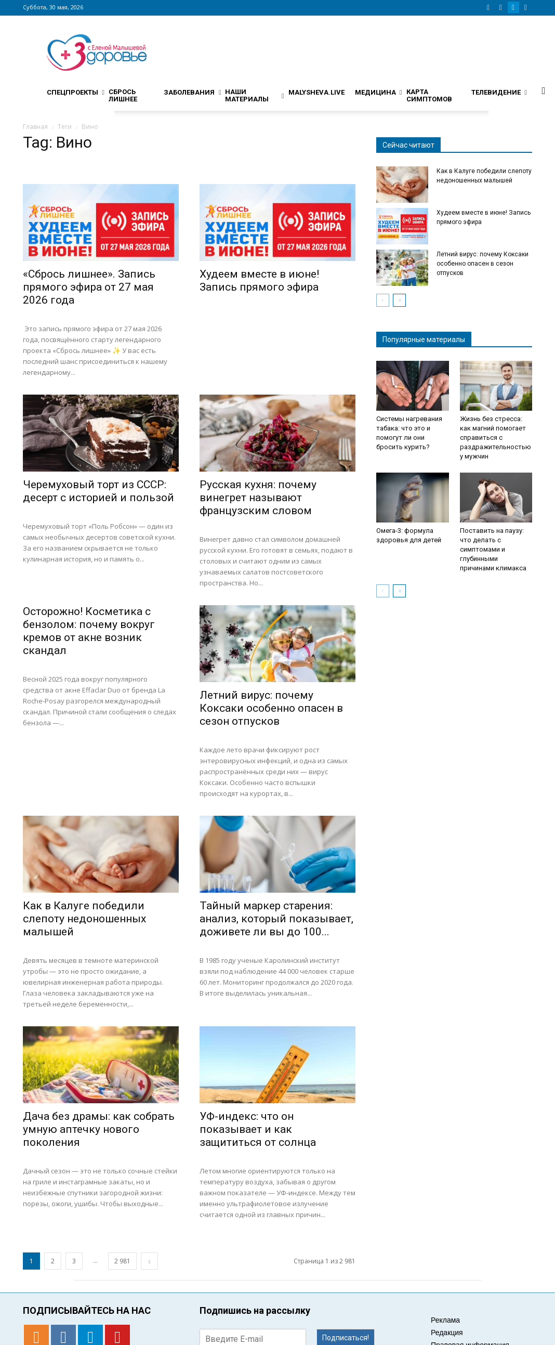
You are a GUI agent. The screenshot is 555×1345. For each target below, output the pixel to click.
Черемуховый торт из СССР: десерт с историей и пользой (98, 491)
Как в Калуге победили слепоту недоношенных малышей (84, 918)
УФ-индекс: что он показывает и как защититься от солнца (258, 1129)
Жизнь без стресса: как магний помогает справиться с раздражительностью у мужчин (495, 437)
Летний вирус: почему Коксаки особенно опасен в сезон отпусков (271, 708)
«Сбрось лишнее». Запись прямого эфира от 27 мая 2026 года (89, 287)
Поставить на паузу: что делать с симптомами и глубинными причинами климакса (493, 549)
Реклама (445, 1320)
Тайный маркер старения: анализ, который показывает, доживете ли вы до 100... (276, 918)
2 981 (122, 1261)
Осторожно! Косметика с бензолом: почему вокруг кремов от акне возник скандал (89, 631)
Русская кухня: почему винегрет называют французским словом (258, 497)
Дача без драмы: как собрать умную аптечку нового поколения (99, 1129)
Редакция (447, 1332)
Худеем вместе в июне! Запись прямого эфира (259, 280)
